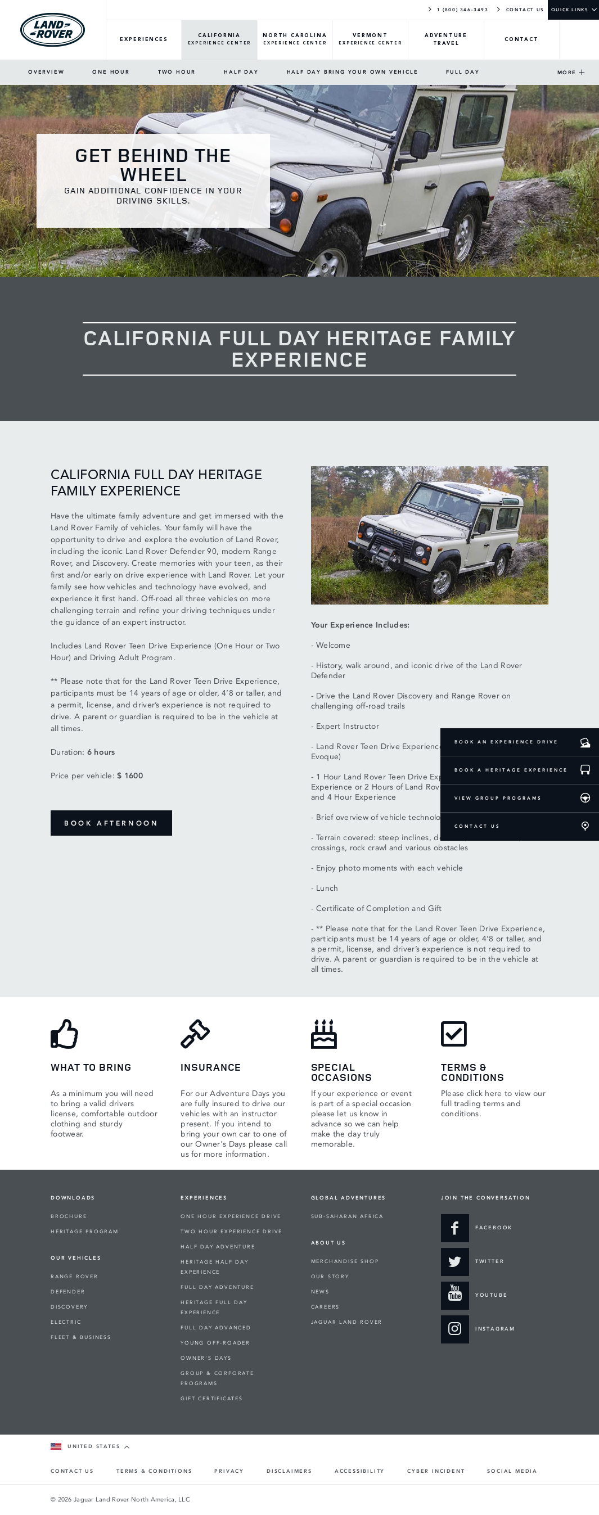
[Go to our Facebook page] (476, 1228)
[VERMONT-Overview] (370, 40)
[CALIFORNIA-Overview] (219, 40)
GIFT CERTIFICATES (212, 1398)
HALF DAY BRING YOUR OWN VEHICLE (352, 72)
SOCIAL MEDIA (512, 1471)
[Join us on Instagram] (478, 1329)
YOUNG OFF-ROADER (215, 1343)
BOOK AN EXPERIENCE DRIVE (506, 742)
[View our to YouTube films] (474, 1296)
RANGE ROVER (74, 1276)
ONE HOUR (110, 72)
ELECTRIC (66, 1322)
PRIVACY (229, 1471)
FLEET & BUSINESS (81, 1337)
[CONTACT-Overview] (522, 40)
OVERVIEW (46, 72)
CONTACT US (520, 9)
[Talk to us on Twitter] (473, 1262)
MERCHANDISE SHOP (345, 1261)
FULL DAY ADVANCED (216, 1328)
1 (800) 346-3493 (457, 9)
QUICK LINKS (570, 9)
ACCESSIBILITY (360, 1471)
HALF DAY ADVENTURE (218, 1247)
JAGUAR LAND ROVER (347, 1322)
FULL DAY (462, 72)
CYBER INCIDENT (436, 1471)
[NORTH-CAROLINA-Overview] (295, 40)
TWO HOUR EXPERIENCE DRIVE (231, 1231)
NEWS (320, 1292)
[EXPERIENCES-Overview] (144, 40)
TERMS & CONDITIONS (154, 1471)
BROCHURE (69, 1216)
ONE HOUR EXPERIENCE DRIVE (231, 1216)
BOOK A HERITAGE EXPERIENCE (511, 770)
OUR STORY (330, 1276)
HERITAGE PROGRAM (85, 1231)
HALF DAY (241, 72)
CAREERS (325, 1307)
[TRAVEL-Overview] (446, 40)
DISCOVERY (69, 1307)
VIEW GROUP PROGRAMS (498, 798)
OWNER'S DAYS (206, 1358)
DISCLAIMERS (289, 1471)
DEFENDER (68, 1292)
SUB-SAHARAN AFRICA (347, 1216)
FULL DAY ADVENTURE (217, 1287)
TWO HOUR (177, 72)
